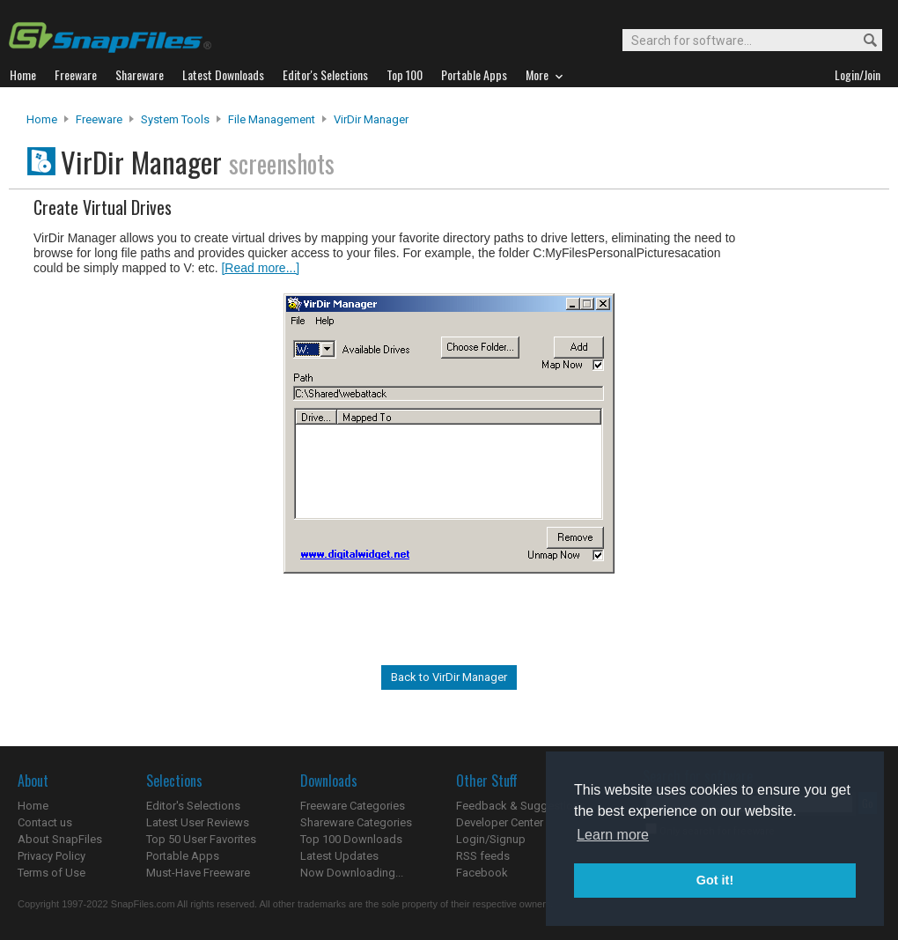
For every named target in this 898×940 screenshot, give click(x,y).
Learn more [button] (613, 834)
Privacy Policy (51, 855)
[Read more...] (260, 268)
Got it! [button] (714, 880)
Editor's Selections (193, 805)
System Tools (175, 119)
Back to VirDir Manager (449, 677)
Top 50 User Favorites (201, 839)
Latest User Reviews (197, 822)
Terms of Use (51, 872)
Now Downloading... (351, 872)
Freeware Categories (352, 805)
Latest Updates (339, 855)
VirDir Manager (371, 119)
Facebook (482, 872)
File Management (271, 119)
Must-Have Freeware (198, 872)
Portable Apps (182, 855)
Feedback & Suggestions (520, 805)
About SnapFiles (60, 839)
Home (41, 119)
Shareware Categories (356, 822)
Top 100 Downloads (351, 839)
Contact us (45, 822)
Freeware (99, 119)
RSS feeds (483, 855)
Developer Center (499, 822)
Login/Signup (491, 839)
